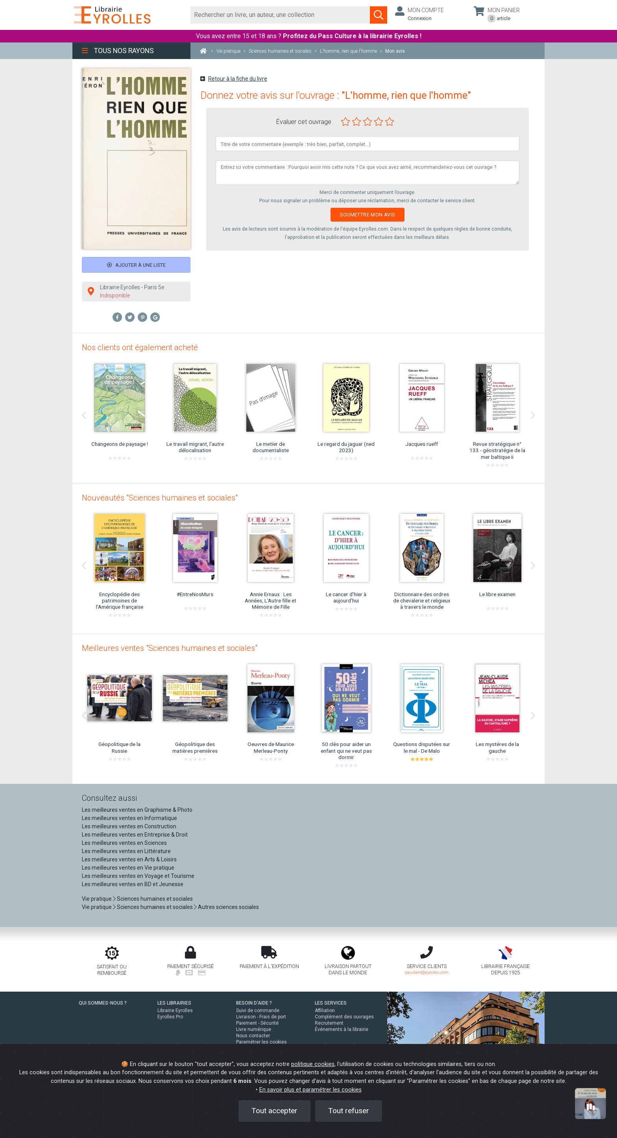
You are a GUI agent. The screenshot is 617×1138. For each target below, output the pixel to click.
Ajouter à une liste (136, 265)
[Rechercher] (280, 15)
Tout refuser (348, 1110)
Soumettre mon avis (367, 215)
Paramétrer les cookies (261, 1042)
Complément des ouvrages (344, 1017)
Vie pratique (97, 899)
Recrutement (329, 1023)
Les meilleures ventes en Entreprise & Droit (135, 834)
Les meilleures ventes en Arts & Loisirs (129, 859)
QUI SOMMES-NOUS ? (103, 1003)
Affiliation (325, 1010)
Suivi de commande (257, 1010)
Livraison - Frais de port (261, 1017)
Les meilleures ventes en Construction (129, 826)
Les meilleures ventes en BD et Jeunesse (132, 884)
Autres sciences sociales (228, 907)
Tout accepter (274, 1110)
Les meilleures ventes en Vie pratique (128, 868)
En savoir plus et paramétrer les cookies (310, 1089)
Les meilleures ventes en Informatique (129, 818)
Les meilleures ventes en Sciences (124, 843)
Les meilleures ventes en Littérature (126, 851)
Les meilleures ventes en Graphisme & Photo (137, 810)
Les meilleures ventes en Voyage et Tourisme (138, 876)
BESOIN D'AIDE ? (254, 1003)
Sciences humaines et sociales (155, 899)
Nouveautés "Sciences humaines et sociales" (160, 497)
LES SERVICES (331, 1003)
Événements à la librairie (341, 1029)
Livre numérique (253, 1029)
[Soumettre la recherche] (378, 15)
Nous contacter (253, 1035)
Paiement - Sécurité (257, 1023)
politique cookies (312, 1064)
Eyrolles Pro (170, 1017)
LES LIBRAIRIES (174, 1003)
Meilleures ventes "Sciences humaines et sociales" (169, 648)
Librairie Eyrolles (175, 1010)
